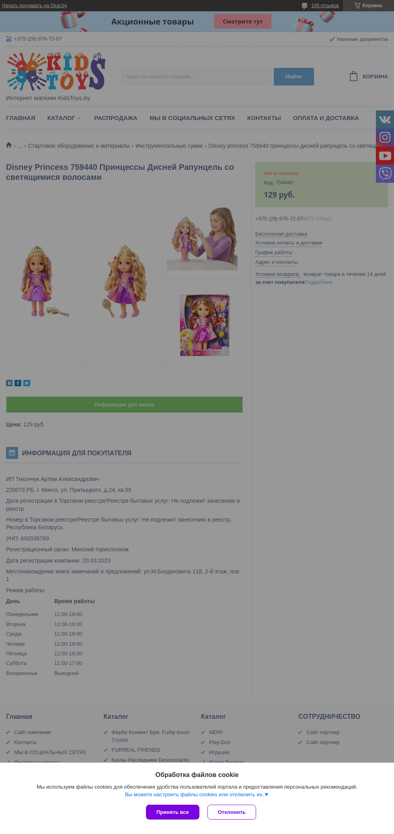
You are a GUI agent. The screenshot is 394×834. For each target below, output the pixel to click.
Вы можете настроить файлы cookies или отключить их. (194, 794)
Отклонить (232, 812)
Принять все (172, 812)
